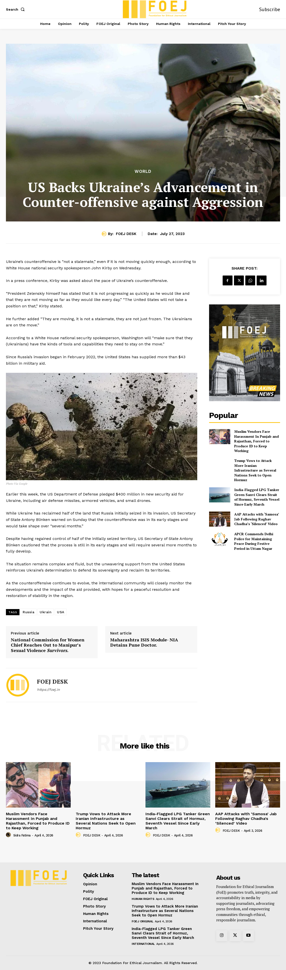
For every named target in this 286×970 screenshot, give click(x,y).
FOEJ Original (142, 921)
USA (60, 612)
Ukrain (46, 612)
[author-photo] (9, 835)
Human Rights (143, 899)
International (143, 944)
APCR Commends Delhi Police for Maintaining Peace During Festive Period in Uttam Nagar (253, 541)
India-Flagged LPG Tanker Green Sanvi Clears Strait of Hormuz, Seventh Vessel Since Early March (256, 497)
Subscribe (269, 9)
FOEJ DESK (126, 234)
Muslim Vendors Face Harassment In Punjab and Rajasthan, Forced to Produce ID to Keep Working (256, 441)
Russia (28, 612)
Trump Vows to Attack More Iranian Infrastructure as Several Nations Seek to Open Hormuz (255, 470)
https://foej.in (48, 690)
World (143, 171)
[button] (16, 9)
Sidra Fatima (22, 835)
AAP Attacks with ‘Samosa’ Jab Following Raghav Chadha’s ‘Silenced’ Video (256, 519)
